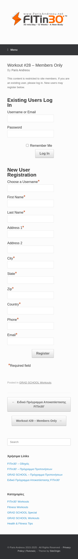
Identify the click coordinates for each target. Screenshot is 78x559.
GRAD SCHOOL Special (22, 512)
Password (14, 127)
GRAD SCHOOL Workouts (35, 382)
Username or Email (21, 112)
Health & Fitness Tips (20, 523)
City (11, 258)
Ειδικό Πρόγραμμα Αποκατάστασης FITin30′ (39, 404)
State (12, 273)
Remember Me (41, 145)
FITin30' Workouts (18, 501)
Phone (13, 319)
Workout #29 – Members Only (39, 421)
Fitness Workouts (17, 507)
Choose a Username (23, 181)
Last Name (16, 212)
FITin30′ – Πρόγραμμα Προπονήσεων (29, 469)
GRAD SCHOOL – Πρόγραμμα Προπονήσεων (35, 474)
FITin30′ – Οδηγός (18, 463)
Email (12, 334)
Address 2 (14, 243)
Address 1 (15, 227)
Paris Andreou (20, 70)
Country (14, 304)
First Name (16, 196)
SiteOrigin (55, 551)
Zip (10, 288)
